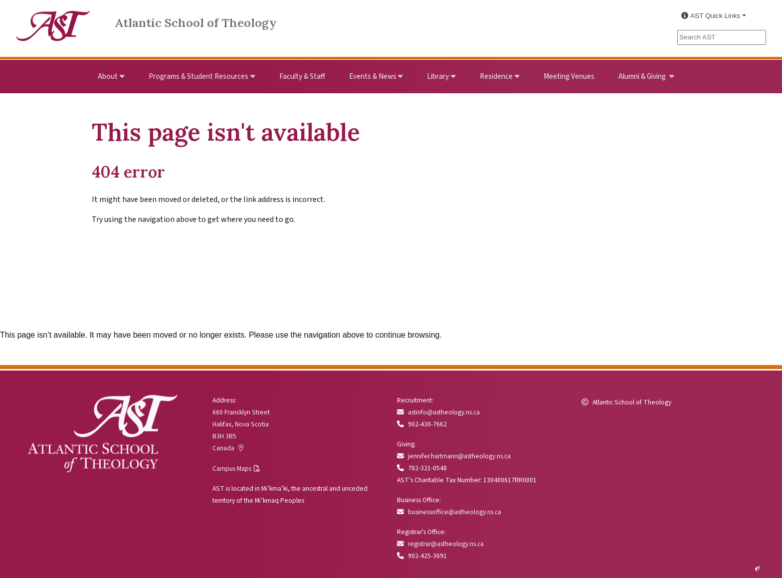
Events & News (372, 76)
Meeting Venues (569, 76)
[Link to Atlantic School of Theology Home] (53, 20)
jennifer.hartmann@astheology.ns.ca (454, 456)
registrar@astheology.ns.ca (440, 544)
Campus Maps (231, 468)
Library (438, 76)
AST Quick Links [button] (710, 15)
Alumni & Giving (642, 76)
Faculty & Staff (302, 76)
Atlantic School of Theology (196, 22)
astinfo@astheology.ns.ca (438, 412)
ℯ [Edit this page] (757, 567)
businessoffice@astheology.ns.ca (449, 512)
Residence (496, 76)
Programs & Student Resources (198, 76)
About (108, 76)
